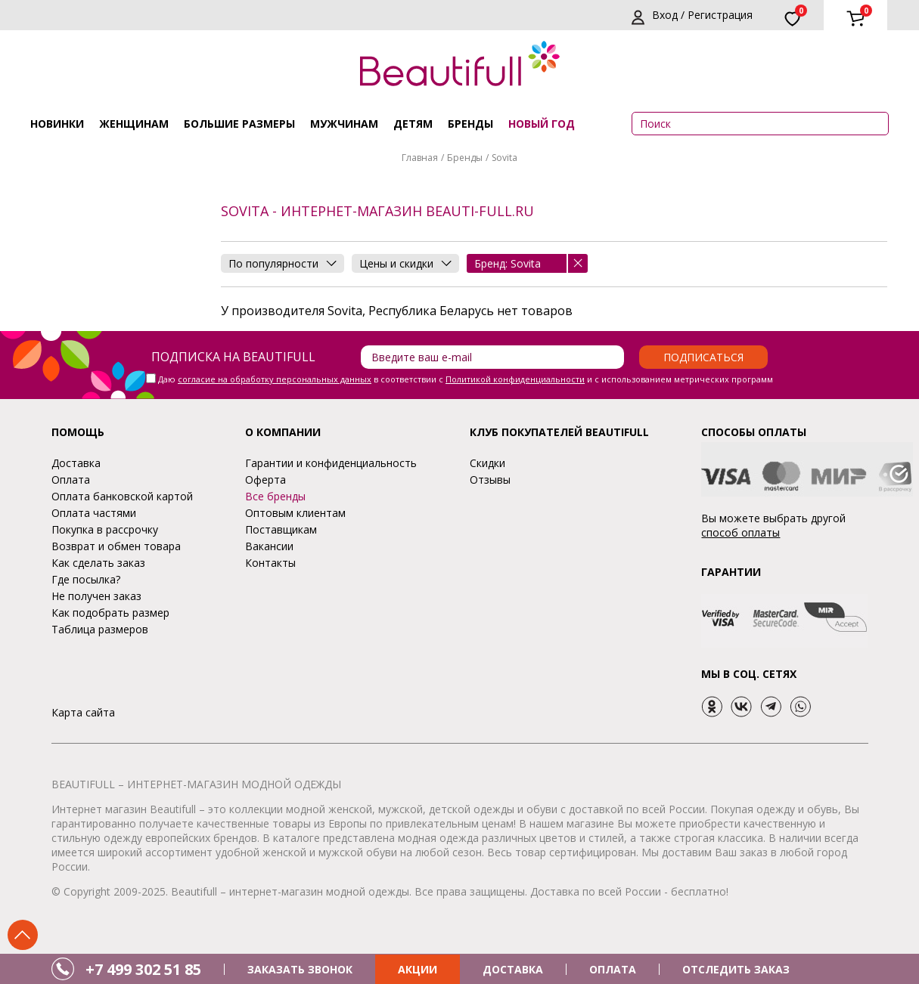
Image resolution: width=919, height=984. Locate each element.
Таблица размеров (99, 629)
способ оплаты (740, 532)
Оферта (265, 479)
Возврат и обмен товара (116, 546)
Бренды (470, 123)
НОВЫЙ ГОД (541, 123)
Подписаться (703, 357)
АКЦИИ (417, 969)
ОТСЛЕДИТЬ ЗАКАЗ (736, 969)
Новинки (57, 123)
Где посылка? (85, 579)
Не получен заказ (96, 596)
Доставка (76, 463)
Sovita (504, 157)
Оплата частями (93, 513)
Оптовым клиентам (295, 513)
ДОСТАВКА (513, 969)
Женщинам (134, 123)
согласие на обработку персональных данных (274, 379)
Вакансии (269, 546)
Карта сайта (83, 712)
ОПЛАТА (612, 969)
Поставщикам (281, 529)
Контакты (270, 562)
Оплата (70, 479)
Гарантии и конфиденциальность (331, 463)
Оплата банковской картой (122, 496)
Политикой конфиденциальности (515, 379)
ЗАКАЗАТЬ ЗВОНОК (299, 969)
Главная (420, 157)
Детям (413, 123)
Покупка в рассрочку (104, 529)
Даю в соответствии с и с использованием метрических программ (465, 379)
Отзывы (490, 479)
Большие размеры (239, 123)
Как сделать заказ (98, 562)
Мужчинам (344, 123)
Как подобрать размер (110, 612)
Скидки (487, 463)
